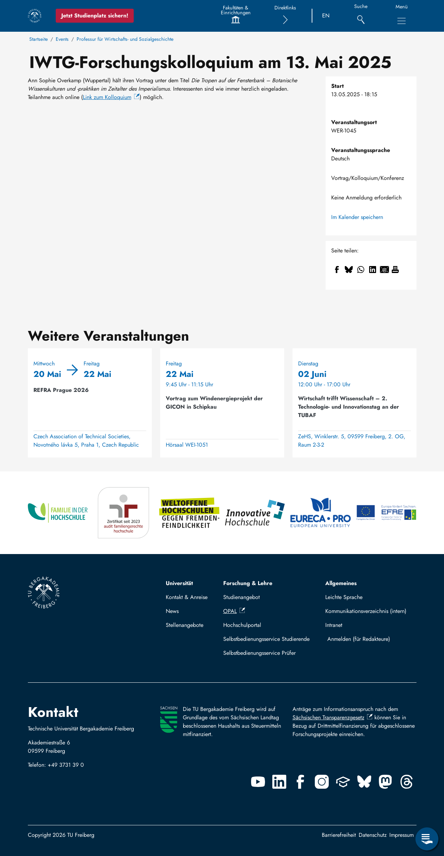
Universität (179, 583)
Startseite (38, 39)
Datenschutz (373, 835)
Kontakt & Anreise (187, 597)
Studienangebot (241, 597)
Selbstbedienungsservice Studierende (266, 639)
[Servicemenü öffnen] (426, 838)
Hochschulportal (242, 625)
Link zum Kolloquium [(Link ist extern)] (111, 97)
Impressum (401, 835)
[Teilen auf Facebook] (337, 269)
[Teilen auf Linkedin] (372, 269)
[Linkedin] (279, 782)
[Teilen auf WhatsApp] (360, 269)
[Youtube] (258, 782)
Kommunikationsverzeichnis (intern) (365, 611)
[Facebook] (300, 782)
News (172, 611)
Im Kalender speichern (357, 217)
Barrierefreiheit (339, 835)
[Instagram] (322, 782)
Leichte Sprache (344, 597)
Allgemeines (341, 583)
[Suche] (361, 16)
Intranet (333, 625)
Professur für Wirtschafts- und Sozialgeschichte (125, 39)
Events (62, 39)
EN (325, 16)
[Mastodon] (385, 782)
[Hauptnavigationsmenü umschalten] (401, 21)
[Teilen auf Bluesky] (348, 269)
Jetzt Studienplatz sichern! (94, 16)
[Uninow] (343, 782)
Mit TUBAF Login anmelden (369, 639)
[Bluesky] (364, 782)
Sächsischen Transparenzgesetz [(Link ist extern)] (333, 717)
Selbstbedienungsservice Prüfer (259, 653)
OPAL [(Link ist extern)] (234, 611)
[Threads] (407, 782)
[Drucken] (395, 269)
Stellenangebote (184, 625)
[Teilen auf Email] (384, 269)
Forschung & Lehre (247, 583)
